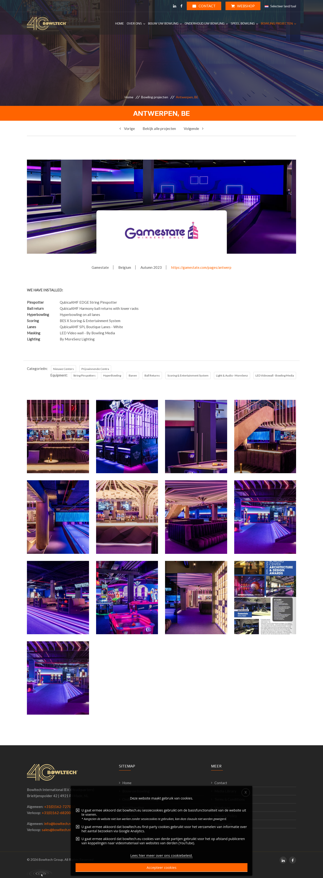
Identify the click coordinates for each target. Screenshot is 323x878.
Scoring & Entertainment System (187, 375)
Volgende (194, 128)
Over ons (134, 23)
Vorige (127, 128)
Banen (133, 375)
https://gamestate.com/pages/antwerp (201, 267)
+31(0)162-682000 (57, 813)
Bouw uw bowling (136, 791)
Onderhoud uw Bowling (205, 23)
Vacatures (222, 807)
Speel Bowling (243, 23)
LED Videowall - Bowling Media (274, 375)
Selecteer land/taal (280, 6)
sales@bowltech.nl (56, 830)
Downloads (223, 824)
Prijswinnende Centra (95, 369)
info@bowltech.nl (58, 823)
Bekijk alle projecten (159, 128)
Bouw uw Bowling (163, 23)
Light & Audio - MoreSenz (232, 375)
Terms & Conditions (229, 799)
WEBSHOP (243, 6)
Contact (204, 6)
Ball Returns (152, 375)
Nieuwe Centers (63, 369)
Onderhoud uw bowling (140, 799)
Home (119, 23)
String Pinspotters (84, 375)
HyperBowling (112, 375)
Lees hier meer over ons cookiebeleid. (161, 869)
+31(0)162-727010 (59, 806)
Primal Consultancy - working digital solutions (39, 873)
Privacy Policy (225, 816)
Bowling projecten (277, 23)
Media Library (225, 791)
